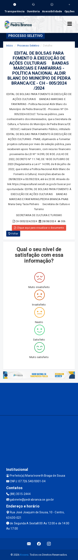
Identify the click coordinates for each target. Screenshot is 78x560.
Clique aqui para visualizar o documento (39, 227)
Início (9, 45)
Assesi (24, 554)
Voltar (13, 233)
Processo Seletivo (28, 45)
